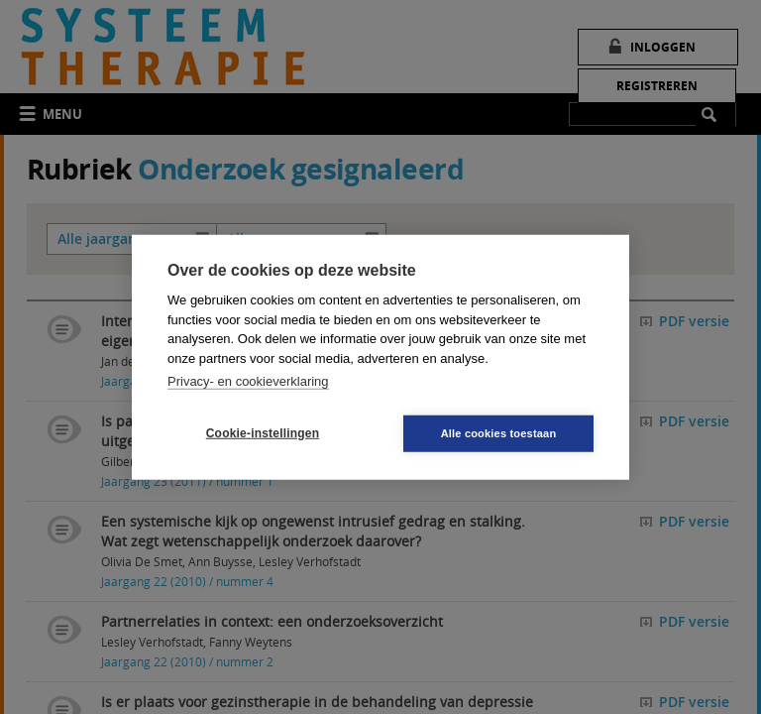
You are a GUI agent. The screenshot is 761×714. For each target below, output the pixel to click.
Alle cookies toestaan (499, 432)
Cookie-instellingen (262, 433)
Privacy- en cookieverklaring (248, 381)
